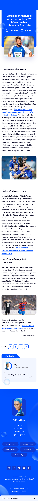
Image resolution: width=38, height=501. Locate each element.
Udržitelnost (8, 32)
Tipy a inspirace (9, 39)
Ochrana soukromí (27, 479)
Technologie (7, 26)
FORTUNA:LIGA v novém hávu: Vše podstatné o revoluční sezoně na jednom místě (18, 250)
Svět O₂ (5, 19)
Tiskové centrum (19, 482)
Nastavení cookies (11, 479)
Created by (19, 493)
